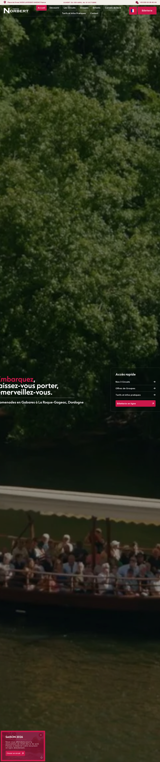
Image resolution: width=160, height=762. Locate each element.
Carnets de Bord (113, 8)
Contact (94, 13)
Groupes (84, 8)
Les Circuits (70, 8)
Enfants (96, 8)
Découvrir (54, 8)
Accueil (41, 8)
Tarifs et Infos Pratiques (74, 13)
